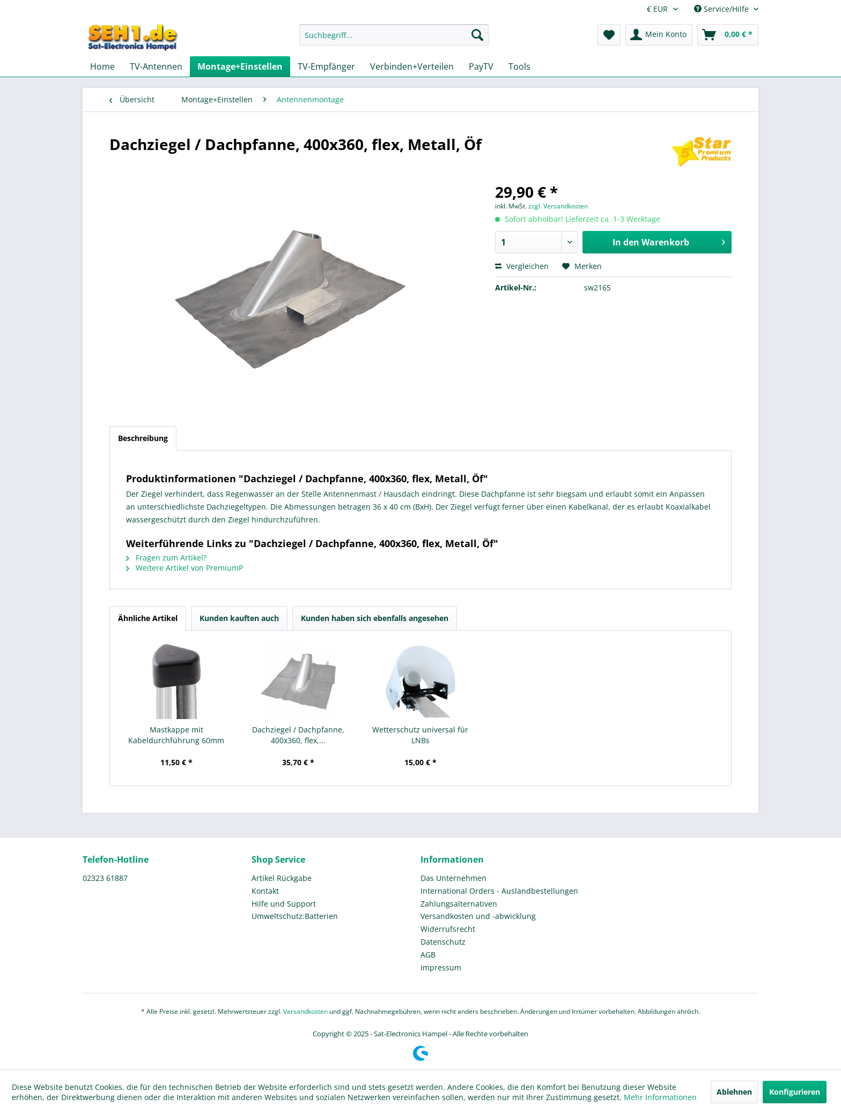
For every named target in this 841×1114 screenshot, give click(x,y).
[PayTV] (481, 66)
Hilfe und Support (284, 904)
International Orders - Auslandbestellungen (499, 891)
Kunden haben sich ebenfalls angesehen (374, 618)
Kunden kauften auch (239, 618)
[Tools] (519, 66)
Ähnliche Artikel (148, 618)
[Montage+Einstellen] (240, 66)
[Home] (102, 66)
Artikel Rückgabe (282, 878)
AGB (428, 954)
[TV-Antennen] (156, 66)
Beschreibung (143, 438)
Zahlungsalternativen (458, 904)
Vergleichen (522, 266)
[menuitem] (394, 40)
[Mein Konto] (658, 35)
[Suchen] (477, 35)
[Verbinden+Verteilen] (412, 66)
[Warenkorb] (727, 35)
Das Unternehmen (453, 878)
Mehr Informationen (660, 1097)
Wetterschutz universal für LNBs (420, 734)
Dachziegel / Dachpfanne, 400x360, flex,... (298, 734)
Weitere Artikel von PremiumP (184, 568)
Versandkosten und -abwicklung (478, 916)
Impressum (440, 967)
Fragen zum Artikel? (166, 557)
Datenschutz (443, 942)
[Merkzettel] (609, 35)
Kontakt (265, 891)
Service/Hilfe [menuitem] (722, 9)
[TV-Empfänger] (326, 66)
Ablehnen (734, 1092)
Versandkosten (305, 1011)
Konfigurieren (794, 1092)
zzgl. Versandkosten (558, 206)
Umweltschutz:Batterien (295, 916)
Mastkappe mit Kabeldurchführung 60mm (176, 734)
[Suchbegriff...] (394, 35)
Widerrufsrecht (447, 929)
